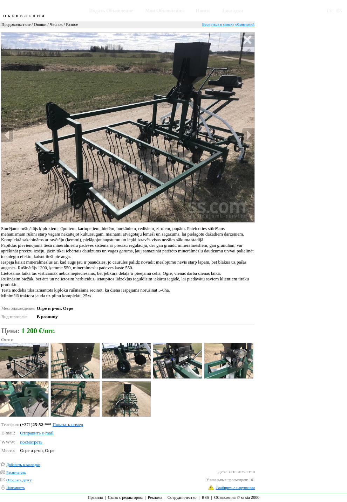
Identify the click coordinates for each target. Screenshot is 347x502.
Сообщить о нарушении (235, 488)
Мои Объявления (164, 10)
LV (330, 10)
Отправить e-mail (36, 432)
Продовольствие (15, 24)
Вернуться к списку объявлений (228, 24)
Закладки (232, 10)
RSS (205, 497)
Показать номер (68, 424)
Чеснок (56, 24)
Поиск (203, 10)
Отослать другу (19, 480)
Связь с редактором (125, 497)
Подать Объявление (111, 10)
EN (339, 10)
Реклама (155, 497)
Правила (95, 497)
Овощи (40, 24)
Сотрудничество (182, 497)
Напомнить (15, 488)
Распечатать (16, 472)
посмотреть (31, 442)
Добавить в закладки (23, 464)
